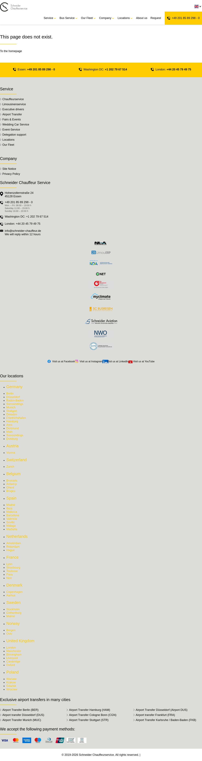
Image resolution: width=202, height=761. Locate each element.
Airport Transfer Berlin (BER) (20, 709)
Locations (124, 18)
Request (155, 18)
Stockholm (13, 609)
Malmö (10, 616)
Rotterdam (13, 546)
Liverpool (12, 658)
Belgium (13, 473)
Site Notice (9, 168)
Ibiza (9, 508)
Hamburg (12, 421)
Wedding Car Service (15, 124)
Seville (10, 522)
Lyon (9, 564)
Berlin (10, 393)
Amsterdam (13, 543)
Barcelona (12, 515)
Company (105, 18)
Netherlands (17, 536)
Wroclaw (11, 689)
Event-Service (11, 129)
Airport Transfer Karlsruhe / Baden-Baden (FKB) (166, 720)
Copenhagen (14, 591)
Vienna (10, 452)
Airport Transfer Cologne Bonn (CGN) (92, 715)
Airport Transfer (12, 114)
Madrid (10, 504)
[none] (197, 7)
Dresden (11, 414)
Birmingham (13, 654)
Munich (10, 407)
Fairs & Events (11, 119)
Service (48, 18)
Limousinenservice (14, 104)
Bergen (10, 630)
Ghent (10, 487)
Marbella (11, 529)
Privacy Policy (11, 173)
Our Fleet (87, 18)
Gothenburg (13, 612)
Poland (12, 672)
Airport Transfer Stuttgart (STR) (88, 720)
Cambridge (13, 661)
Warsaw (11, 678)
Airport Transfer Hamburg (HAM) (89, 709)
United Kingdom (20, 641)
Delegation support (14, 134)
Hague (10, 550)
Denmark (14, 585)
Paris (9, 574)
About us (141, 18)
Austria (12, 446)
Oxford (10, 665)
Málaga (11, 525)
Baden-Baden (15, 400)
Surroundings (14, 403)
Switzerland (16, 460)
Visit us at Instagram (91, 361)
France (12, 557)
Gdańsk (11, 685)
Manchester (13, 651)
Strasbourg (13, 567)
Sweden (13, 602)
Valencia (11, 518)
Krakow (11, 682)
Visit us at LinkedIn (117, 361)
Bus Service (67, 18)
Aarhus (10, 595)
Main (9, 431)
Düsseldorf (13, 397)
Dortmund (12, 428)
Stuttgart (11, 410)
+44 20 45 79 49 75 (178, 69)
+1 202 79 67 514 (116, 69)
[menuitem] (197, 7)
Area (9, 424)
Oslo (9, 633)
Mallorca (11, 511)
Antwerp (11, 484)
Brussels (11, 480)
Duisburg (12, 438)
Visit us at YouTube (143, 361)
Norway (13, 623)
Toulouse (12, 571)
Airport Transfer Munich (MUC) (21, 720)
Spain (11, 498)
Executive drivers (13, 109)
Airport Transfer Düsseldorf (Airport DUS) (161, 709)
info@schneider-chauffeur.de (23, 230)
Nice (9, 578)
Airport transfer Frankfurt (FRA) (155, 715)
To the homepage (11, 51)
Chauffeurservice (13, 99)
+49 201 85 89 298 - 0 (186, 18)
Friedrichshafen (16, 417)
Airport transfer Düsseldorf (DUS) (23, 715)
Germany (14, 386)
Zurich (10, 466)
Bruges (10, 491)
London (11, 647)
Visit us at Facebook (63, 361)
